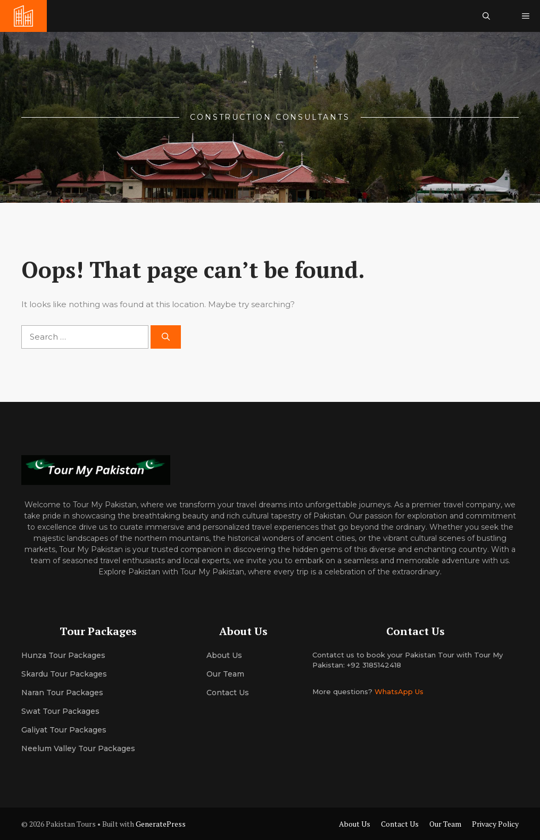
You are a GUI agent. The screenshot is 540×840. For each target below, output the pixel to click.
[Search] (166, 337)
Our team (225, 674)
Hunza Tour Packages (63, 655)
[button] (486, 16)
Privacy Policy (495, 824)
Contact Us (227, 692)
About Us (354, 824)
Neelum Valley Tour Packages (78, 748)
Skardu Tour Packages (64, 674)
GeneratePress (161, 824)
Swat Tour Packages (60, 711)
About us (224, 655)
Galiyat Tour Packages (63, 730)
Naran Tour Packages (62, 692)
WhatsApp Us (399, 691)
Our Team (445, 824)
